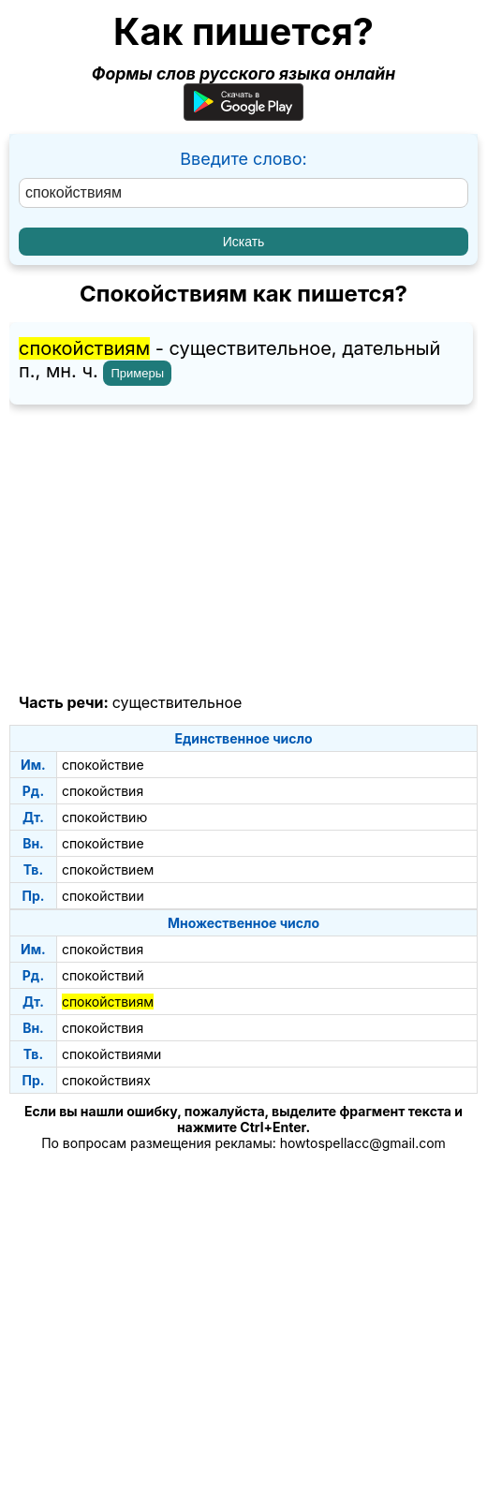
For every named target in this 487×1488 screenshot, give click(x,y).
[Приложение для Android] (243, 115)
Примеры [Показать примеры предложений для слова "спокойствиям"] (137, 373)
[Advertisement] (243, 550)
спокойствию (104, 817)
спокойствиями (111, 1054)
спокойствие (103, 765)
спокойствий (103, 975)
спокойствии (103, 896)
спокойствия (102, 791)
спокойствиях (106, 1080)
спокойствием (108, 869)
